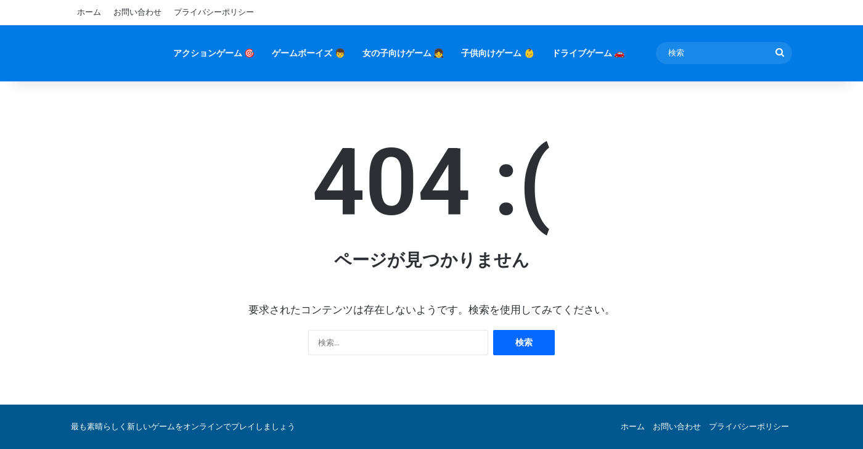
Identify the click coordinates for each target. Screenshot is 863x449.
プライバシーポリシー (214, 12)
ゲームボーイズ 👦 (308, 53)
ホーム (89, 12)
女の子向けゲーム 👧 (403, 53)
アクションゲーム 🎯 (214, 53)
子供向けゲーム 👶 (497, 53)
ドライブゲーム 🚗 (588, 53)
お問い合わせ (137, 12)
